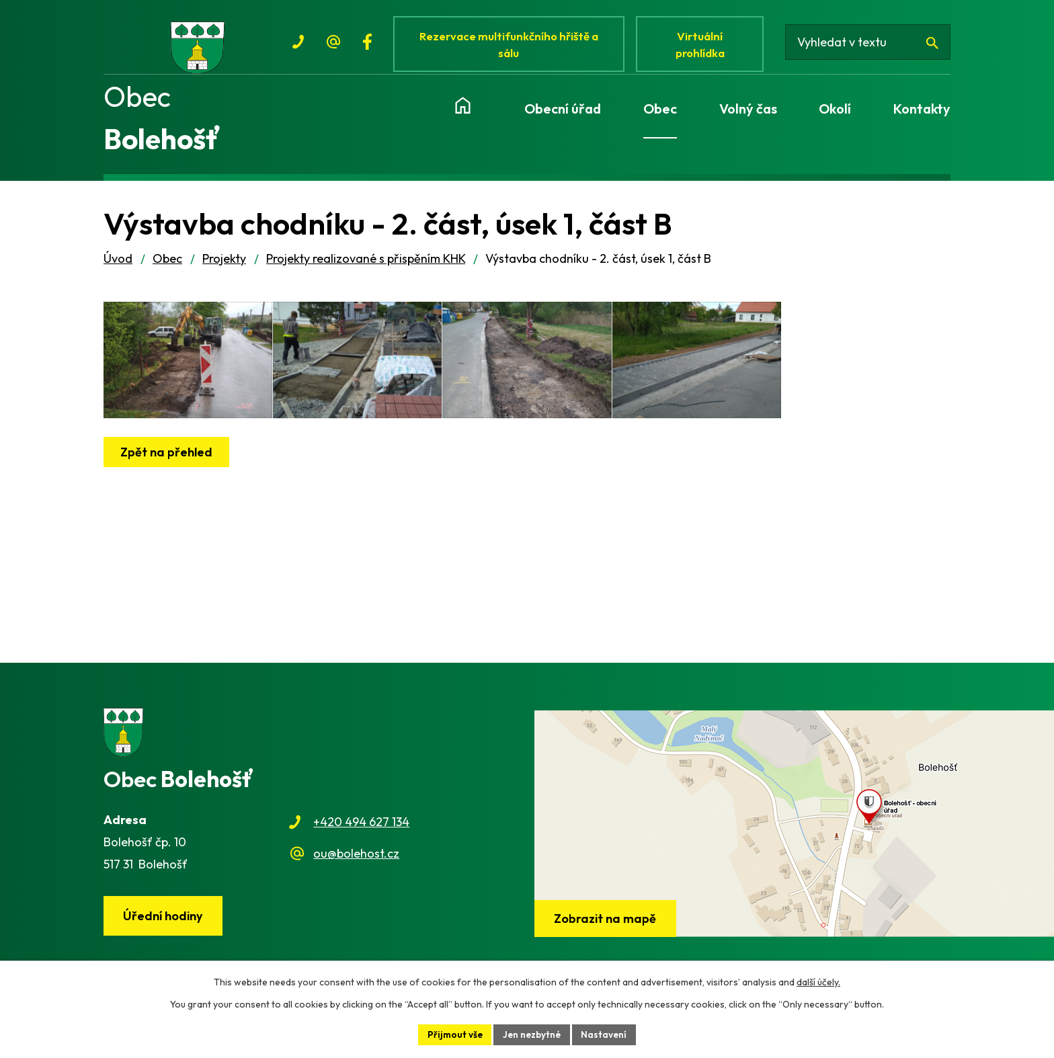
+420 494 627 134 (361, 830)
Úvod (118, 266)
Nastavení (606, 1034)
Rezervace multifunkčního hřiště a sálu (511, 45)
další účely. (818, 981)
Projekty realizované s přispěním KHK (365, 266)
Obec (167, 266)
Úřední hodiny (164, 924)
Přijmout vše (453, 1034)
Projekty (224, 266)
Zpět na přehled (168, 477)
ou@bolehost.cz (356, 860)
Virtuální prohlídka (704, 45)
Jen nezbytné (532, 1034)
